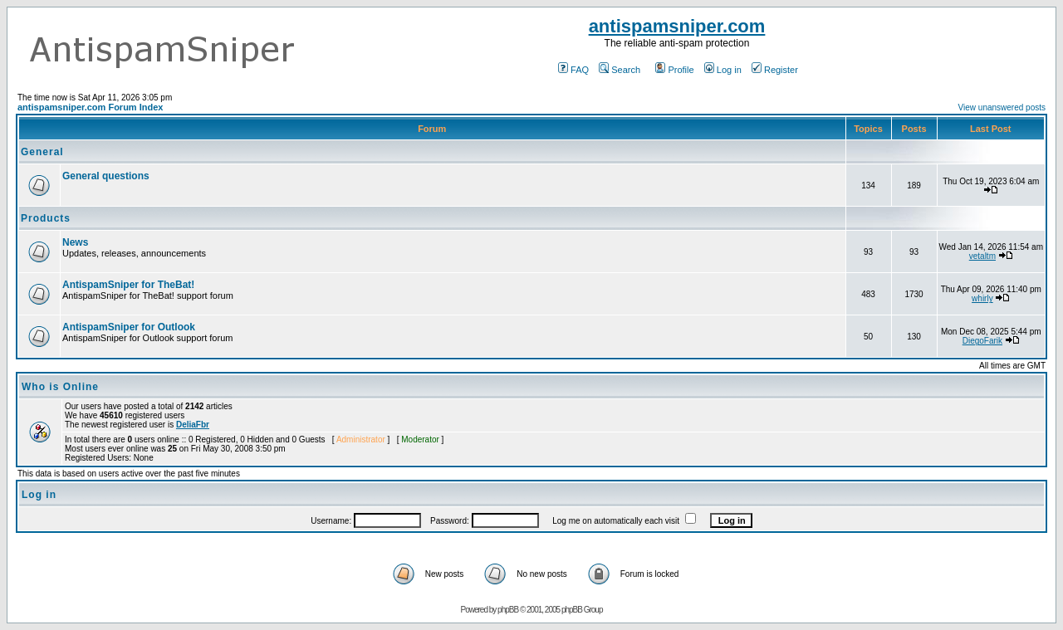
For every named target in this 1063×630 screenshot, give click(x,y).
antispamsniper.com (677, 26)
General (42, 152)
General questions (105, 176)
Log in (723, 70)
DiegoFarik (982, 340)
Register (775, 70)
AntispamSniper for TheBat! (128, 285)
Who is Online (60, 387)
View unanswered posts (1002, 107)
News (75, 242)
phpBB (507, 609)
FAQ (573, 70)
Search (619, 70)
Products (46, 218)
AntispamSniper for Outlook (128, 327)
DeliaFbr (192, 424)
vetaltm (982, 256)
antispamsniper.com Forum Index (90, 107)
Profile (674, 70)
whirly (982, 298)
